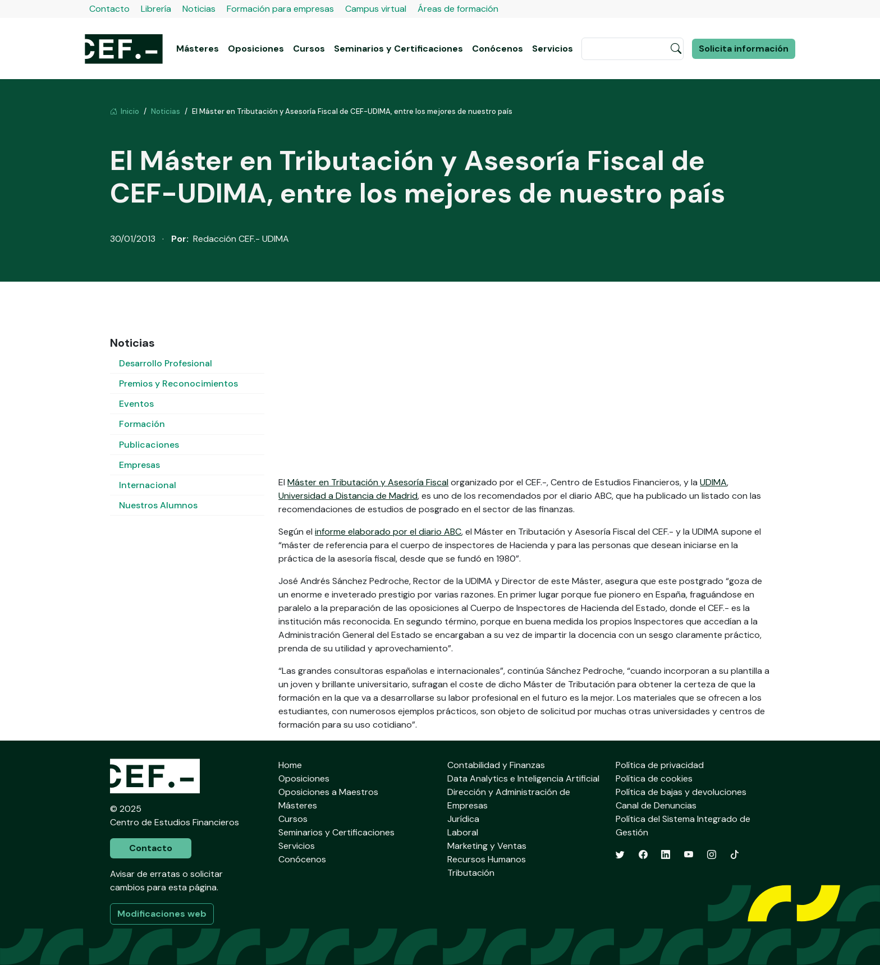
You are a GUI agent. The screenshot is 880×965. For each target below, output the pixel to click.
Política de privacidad (660, 765)
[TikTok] (734, 855)
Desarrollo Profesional (165, 363)
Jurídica (463, 819)
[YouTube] (688, 855)
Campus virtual (375, 9)
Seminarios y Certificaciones (398, 48)
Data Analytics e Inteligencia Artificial (523, 778)
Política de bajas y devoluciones (681, 792)
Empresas (139, 465)
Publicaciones (149, 445)
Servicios (552, 48)
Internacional (147, 485)
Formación (142, 424)
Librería (156, 9)
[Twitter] (620, 855)
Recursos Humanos (486, 859)
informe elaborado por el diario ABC (388, 531)
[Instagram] (711, 855)
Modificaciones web (162, 914)
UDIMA (713, 482)
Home (290, 765)
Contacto (109, 9)
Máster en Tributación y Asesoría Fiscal (367, 482)
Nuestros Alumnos (158, 505)
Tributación (470, 873)
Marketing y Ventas (486, 846)
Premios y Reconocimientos (178, 383)
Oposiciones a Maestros (328, 792)
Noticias (199, 9)
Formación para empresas (280, 9)
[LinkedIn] (665, 855)
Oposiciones (256, 48)
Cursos (309, 48)
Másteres (197, 48)
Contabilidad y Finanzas (496, 765)
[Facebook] (643, 855)
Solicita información (744, 48)
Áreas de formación (458, 9)
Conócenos (497, 48)
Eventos (136, 404)
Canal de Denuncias (656, 805)
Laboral (462, 832)
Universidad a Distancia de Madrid (348, 496)
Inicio (124, 111)
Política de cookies (654, 778)
